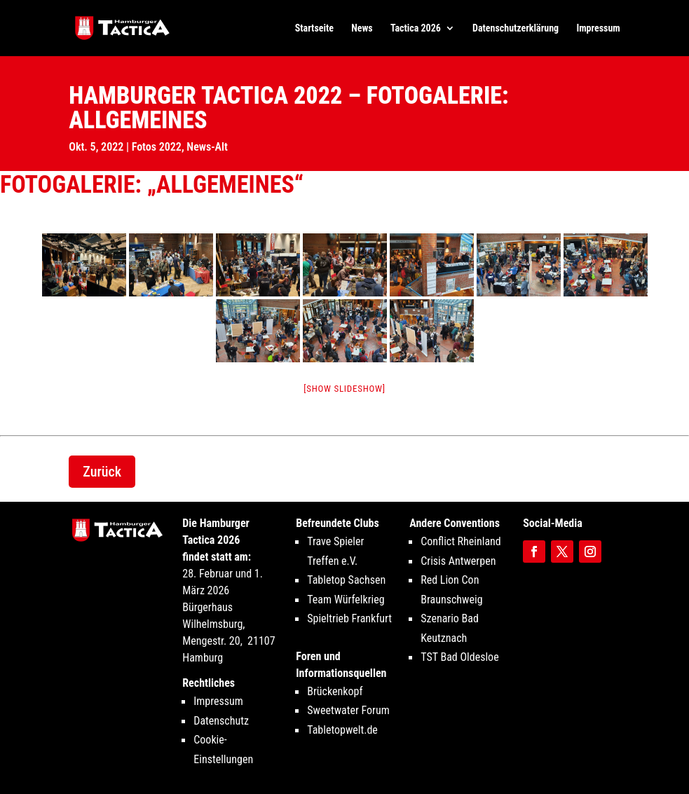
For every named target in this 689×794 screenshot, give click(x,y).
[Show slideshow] (344, 388)
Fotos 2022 (157, 146)
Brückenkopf (334, 691)
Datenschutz (221, 720)
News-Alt (207, 146)
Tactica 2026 (415, 28)
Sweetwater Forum (348, 710)
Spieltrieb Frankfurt (349, 618)
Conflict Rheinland (461, 541)
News (362, 28)
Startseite (314, 28)
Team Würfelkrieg (345, 599)
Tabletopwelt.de (342, 730)
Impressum (598, 28)
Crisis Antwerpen (458, 561)
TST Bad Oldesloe (459, 657)
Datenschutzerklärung (515, 28)
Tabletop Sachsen (346, 580)
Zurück (102, 471)
